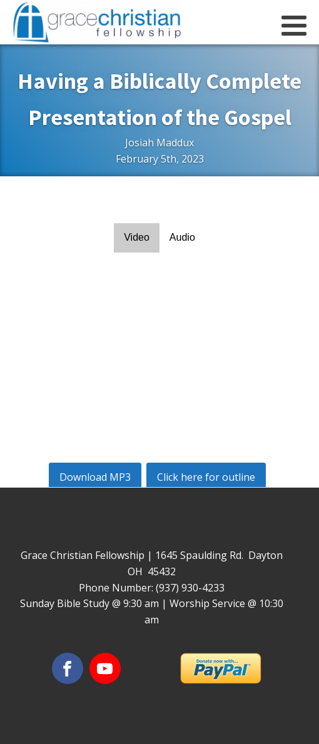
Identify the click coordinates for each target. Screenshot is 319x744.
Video (136, 237)
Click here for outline (206, 477)
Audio (182, 237)
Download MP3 (95, 477)
